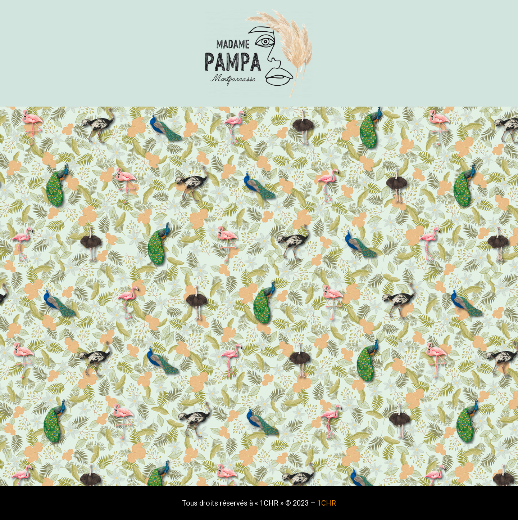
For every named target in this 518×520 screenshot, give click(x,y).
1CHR (326, 503)
